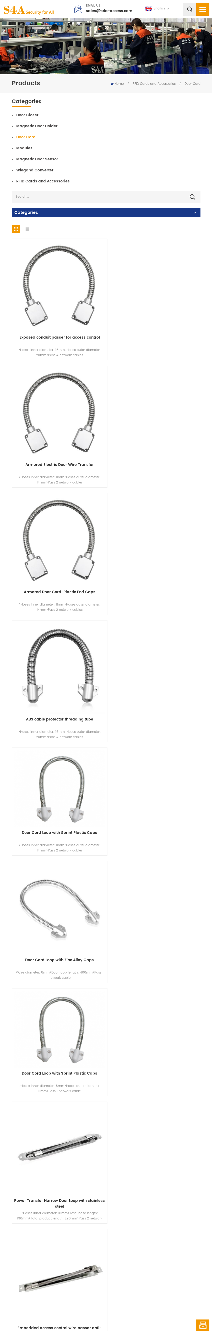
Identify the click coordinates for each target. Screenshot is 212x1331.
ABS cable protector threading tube (154, 457)
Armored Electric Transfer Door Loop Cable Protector (57, 952)
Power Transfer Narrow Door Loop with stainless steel (154, 706)
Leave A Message (202, 1325)
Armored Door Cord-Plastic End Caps (57, 457)
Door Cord (192, 83)
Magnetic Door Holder (37, 126)
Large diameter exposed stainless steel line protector (154, 829)
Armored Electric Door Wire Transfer (154, 333)
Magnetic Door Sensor (37, 159)
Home (117, 83)
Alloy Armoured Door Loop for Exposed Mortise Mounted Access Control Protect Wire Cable (154, 1075)
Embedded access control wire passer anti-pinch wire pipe (58, 829)
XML (144, 1316)
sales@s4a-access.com (109, 11)
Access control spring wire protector (57, 1072)
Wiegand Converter (34, 170)
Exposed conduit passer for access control (57, 333)
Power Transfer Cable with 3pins (57, 1195)
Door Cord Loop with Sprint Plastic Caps (57, 566)
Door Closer (27, 115)
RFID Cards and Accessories (154, 83)
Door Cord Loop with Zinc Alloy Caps (154, 580)
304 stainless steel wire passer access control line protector (154, 952)
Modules (24, 148)
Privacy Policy (162, 1316)
